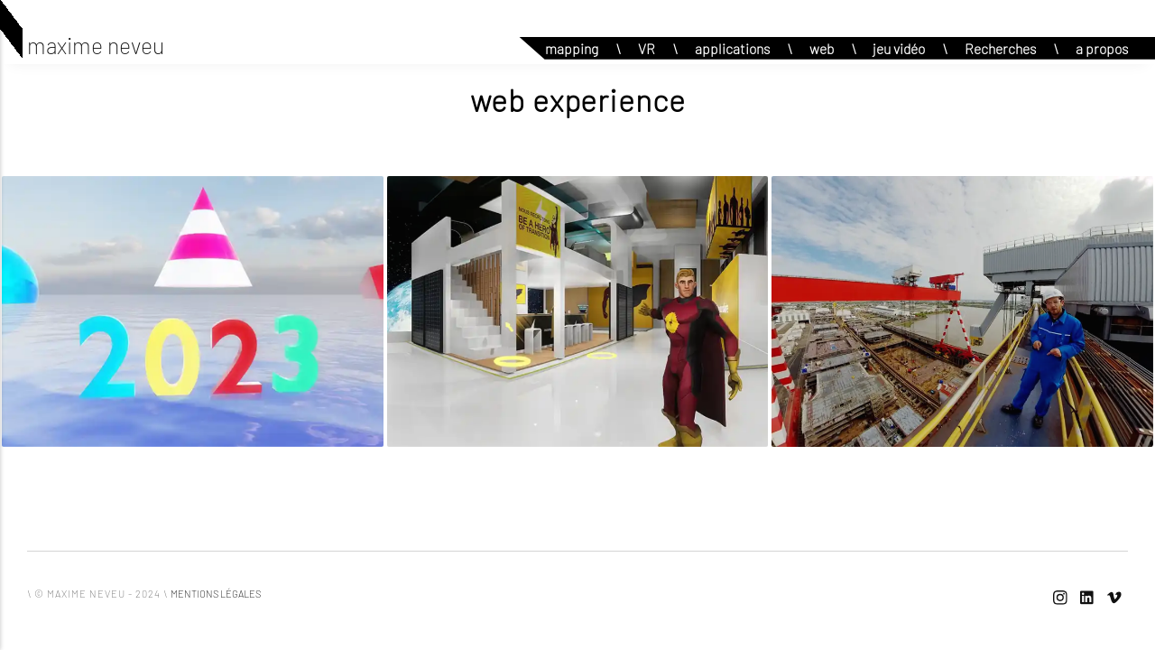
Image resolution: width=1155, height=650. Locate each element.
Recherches (1000, 48)
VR (646, 48)
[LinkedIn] (1087, 598)
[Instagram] (1060, 598)
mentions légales (216, 593)
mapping (571, 48)
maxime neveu (95, 45)
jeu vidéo (899, 48)
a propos (1102, 48)
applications (732, 48)
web (821, 48)
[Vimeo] (1114, 598)
